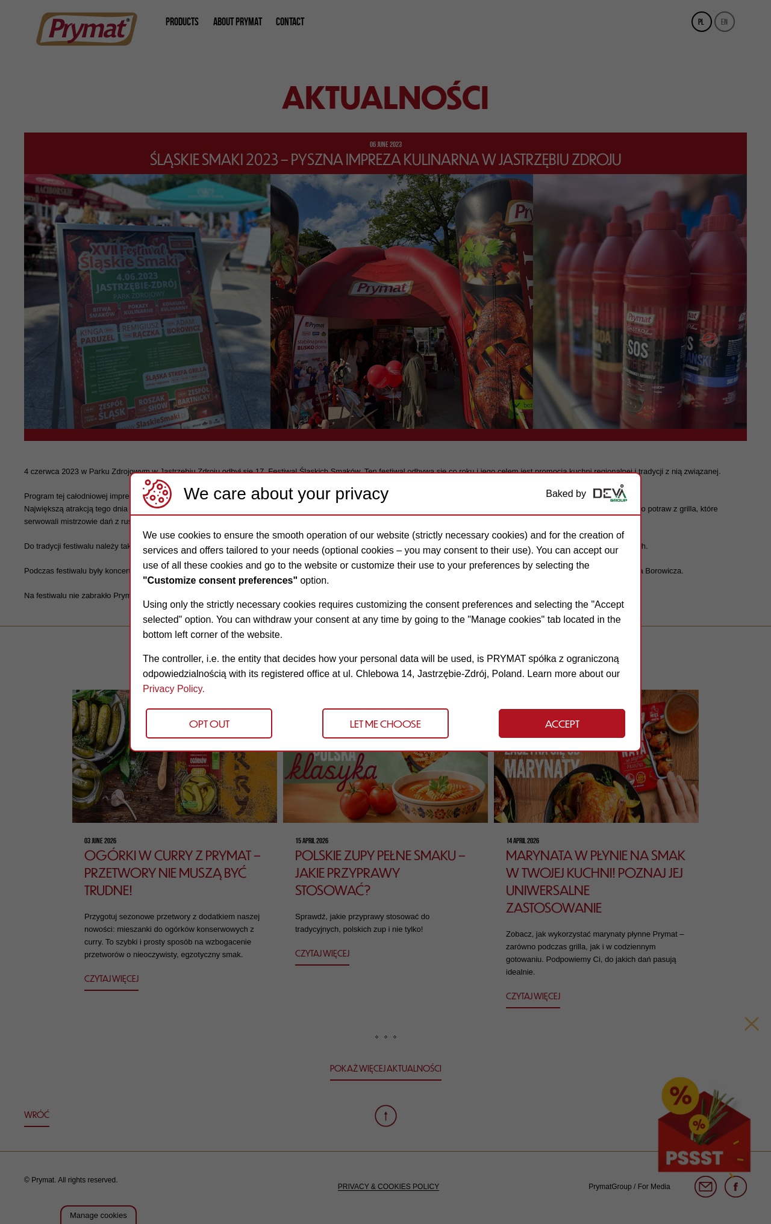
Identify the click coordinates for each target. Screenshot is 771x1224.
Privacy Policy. (174, 689)
